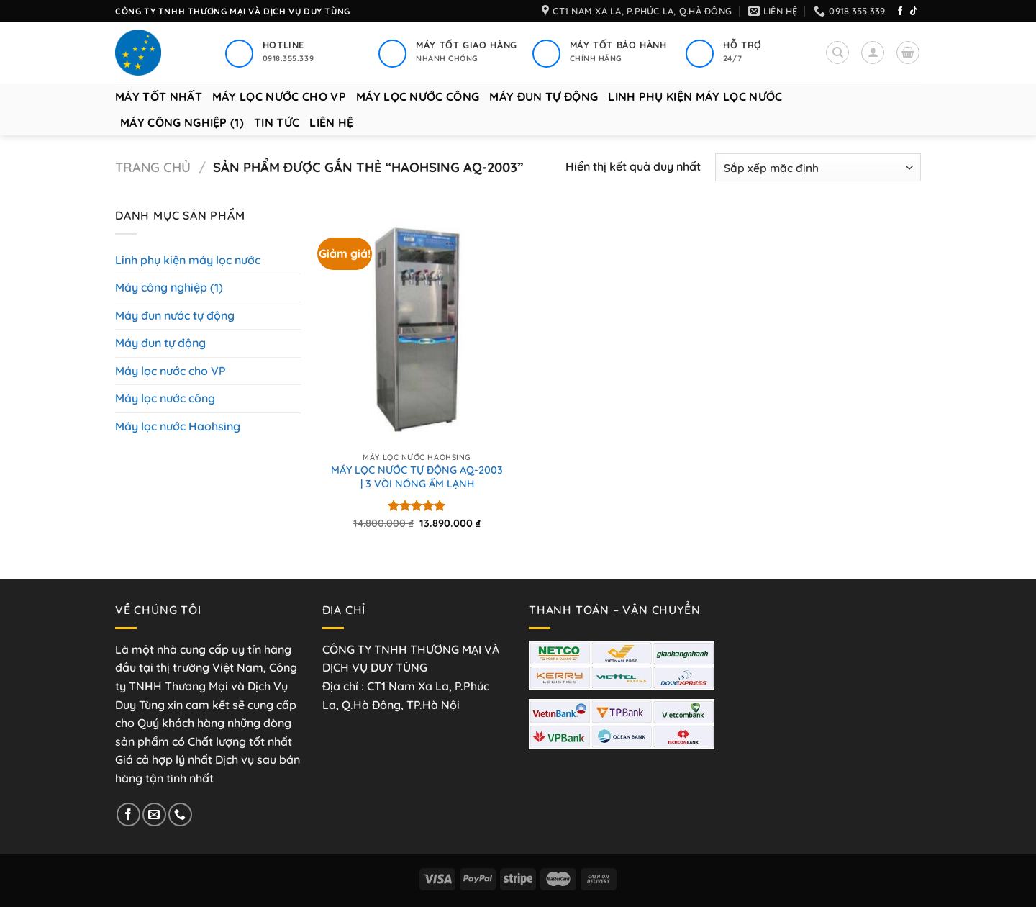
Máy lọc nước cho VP (279, 96)
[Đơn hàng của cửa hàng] (818, 167)
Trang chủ (153, 167)
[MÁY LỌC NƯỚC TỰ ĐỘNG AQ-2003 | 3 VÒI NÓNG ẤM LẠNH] (417, 330)
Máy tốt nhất (158, 96)
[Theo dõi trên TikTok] (913, 11)
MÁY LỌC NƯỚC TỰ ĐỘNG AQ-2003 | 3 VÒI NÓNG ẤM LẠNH (417, 477)
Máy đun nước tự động (175, 315)
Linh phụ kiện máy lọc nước (695, 96)
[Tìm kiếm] (837, 52)
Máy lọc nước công (417, 96)
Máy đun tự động (543, 96)
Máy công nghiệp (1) (182, 122)
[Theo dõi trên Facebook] (900, 11)
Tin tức (276, 122)
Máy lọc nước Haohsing (177, 426)
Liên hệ (331, 122)
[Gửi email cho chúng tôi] (154, 814)
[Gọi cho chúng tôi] (180, 814)
